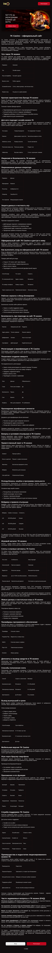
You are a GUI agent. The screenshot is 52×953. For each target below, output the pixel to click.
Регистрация (44, 3)
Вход (15, 943)
